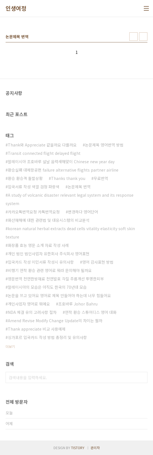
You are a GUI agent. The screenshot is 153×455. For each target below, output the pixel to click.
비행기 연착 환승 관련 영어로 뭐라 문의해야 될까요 (50, 270)
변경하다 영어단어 (83, 212)
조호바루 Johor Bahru (78, 304)
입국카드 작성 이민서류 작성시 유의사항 (41, 262)
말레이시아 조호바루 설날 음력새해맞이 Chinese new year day (61, 161)
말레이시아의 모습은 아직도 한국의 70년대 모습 (47, 287)
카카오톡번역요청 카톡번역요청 (34, 212)
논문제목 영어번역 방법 (104, 145)
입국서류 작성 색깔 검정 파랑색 (33, 186)
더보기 (10, 346)
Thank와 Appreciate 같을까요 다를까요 (42, 145)
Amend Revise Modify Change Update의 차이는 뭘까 (55, 320)
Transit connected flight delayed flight (44, 153)
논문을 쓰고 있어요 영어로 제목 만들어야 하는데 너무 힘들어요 (59, 295)
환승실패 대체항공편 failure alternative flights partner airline (63, 170)
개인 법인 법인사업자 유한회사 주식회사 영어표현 (48, 253)
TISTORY (77, 447)
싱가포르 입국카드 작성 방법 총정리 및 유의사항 (47, 337)
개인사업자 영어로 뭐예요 (29, 304)
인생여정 (16, 8)
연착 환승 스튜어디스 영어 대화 (90, 312)
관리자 (95, 447)
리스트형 (143, 36)
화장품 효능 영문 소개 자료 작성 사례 (38, 245)
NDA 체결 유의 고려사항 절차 (32, 312)
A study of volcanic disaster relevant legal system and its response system (69, 199)
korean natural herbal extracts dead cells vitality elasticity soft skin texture (70, 233)
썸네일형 (133, 36)
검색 (142, 377)
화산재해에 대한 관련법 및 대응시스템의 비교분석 (48, 220)
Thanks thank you (68, 178)
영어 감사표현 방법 (97, 262)
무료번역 (101, 178)
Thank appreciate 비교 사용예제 (36, 329)
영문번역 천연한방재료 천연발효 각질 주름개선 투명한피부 (56, 278)
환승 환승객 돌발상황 (25, 178)
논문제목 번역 (79, 186)
